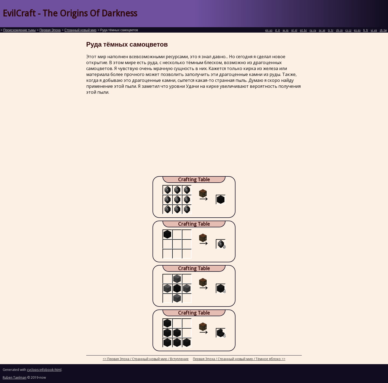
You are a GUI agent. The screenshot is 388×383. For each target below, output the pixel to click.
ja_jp (286, 30)
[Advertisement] (194, 137)
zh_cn (339, 30)
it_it (277, 30)
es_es (357, 30)
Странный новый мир (80, 30)
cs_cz (348, 30)
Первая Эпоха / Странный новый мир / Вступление (148, 359)
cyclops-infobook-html (44, 369)
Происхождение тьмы (19, 30)
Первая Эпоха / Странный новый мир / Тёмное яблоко (237, 359)
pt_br (303, 30)
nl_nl (294, 30)
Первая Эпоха (50, 30)
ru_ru (313, 30)
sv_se (322, 30)
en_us (268, 30)
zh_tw (383, 30)
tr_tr (330, 30)
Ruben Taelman (14, 377)
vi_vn (374, 30)
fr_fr (365, 30)
